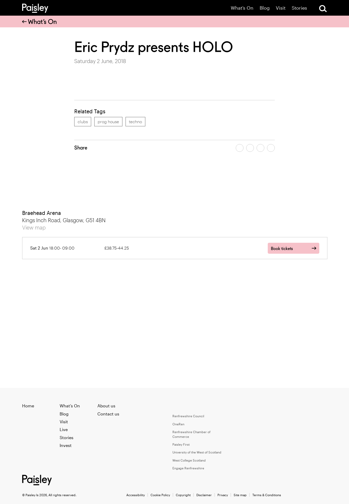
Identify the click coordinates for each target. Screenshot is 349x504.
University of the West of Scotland (196, 452)
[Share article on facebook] (240, 148)
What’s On (242, 7)
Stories (299, 7)
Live (64, 429)
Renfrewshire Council (188, 416)
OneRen (178, 424)
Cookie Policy (160, 495)
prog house (108, 121)
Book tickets (282, 248)
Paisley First (181, 444)
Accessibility (135, 495)
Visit (280, 7)
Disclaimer (204, 495)
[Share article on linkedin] (271, 148)
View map (34, 227)
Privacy (222, 495)
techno (135, 121)
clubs (83, 121)
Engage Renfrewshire (188, 468)
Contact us (108, 413)
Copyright (183, 495)
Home (28, 405)
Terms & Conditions (266, 495)
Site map (240, 495)
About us (106, 405)
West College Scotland (189, 460)
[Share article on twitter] (250, 148)
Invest (66, 445)
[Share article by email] (260, 148)
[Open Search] (323, 8)
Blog (265, 7)
